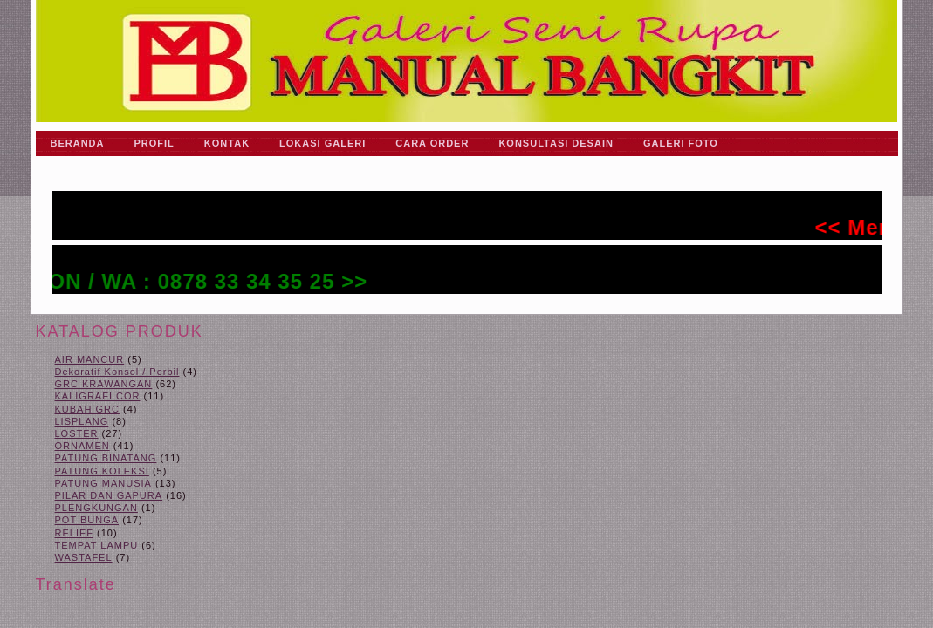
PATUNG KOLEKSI (102, 471)
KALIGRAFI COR (98, 396)
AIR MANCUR (90, 359)
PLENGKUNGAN (96, 507)
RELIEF (74, 533)
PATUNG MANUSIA (103, 483)
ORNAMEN (82, 445)
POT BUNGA (87, 520)
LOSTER (77, 433)
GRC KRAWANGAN (104, 384)
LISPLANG (82, 421)
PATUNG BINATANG (106, 458)
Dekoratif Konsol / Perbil (117, 371)
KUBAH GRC (87, 409)
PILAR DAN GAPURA (109, 495)
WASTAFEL (84, 557)
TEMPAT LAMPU (97, 545)
